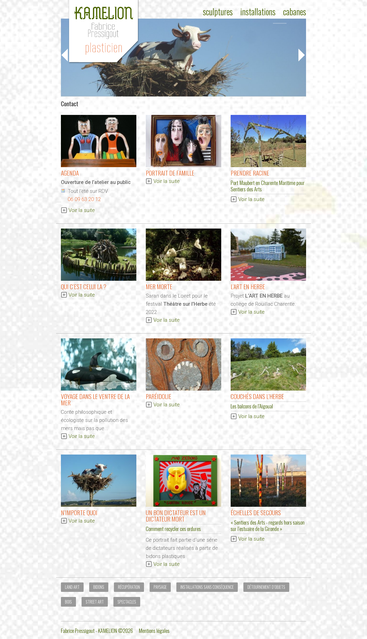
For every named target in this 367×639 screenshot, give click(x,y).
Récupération (129, 587)
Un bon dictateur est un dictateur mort (176, 515)
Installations (258, 11)
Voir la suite (82, 210)
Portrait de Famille (170, 172)
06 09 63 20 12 (84, 199)
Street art (95, 602)
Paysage (160, 587)
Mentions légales (154, 630)
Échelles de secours (256, 512)
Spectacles (126, 602)
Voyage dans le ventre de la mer (95, 399)
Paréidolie (158, 396)
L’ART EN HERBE (248, 286)
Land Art (72, 587)
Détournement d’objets (266, 587)
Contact (69, 103)
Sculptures (218, 11)
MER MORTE (159, 286)
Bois (68, 602)
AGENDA (70, 172)
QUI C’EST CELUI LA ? (83, 286)
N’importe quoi (79, 512)
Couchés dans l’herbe (257, 396)
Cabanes (294, 11)
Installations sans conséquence (207, 587)
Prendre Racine (250, 172)
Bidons (98, 587)
